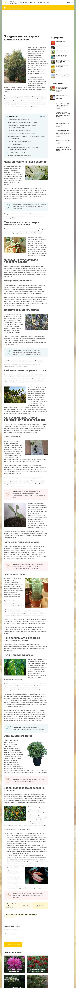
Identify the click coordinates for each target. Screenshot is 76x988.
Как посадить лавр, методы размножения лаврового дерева (26, 136)
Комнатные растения (11, 914)
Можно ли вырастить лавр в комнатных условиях (23, 122)
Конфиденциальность (44, 976)
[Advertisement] (38, 21)
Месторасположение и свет (17, 127)
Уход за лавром (33, 914)
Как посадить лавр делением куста (20, 141)
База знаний (23, 2)
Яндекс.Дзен (20, 976)
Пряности (20, 914)
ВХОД (70, 3)
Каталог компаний (43, 2)
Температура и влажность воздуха (20, 130)
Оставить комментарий (13, 945)
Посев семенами (14, 138)
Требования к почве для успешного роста (22, 133)
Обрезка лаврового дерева (17, 152)
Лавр (26, 914)
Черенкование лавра (15, 144)
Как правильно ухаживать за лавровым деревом (23, 147)
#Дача (39, 7)
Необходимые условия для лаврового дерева (22, 125)
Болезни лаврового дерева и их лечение (20, 155)
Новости (32, 2)
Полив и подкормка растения (18, 149)
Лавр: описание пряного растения (18, 119)
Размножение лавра (10, 917)
